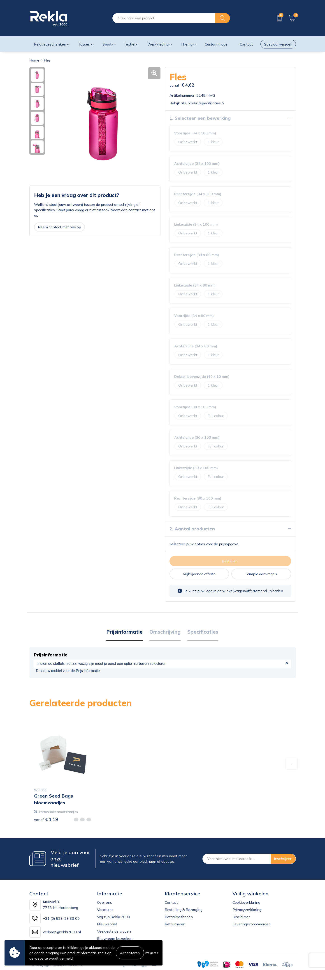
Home (34, 60)
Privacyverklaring (246, 909)
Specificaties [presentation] (202, 631)
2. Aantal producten (192, 528)
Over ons (104, 902)
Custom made (216, 44)
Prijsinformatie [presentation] (124, 631)
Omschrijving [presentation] (165, 631)
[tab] (124, 631)
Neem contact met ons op (59, 227)
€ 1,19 (46, 819)
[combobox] (164, 18)
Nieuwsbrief (107, 924)
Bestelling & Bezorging (183, 909)
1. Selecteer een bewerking (200, 118)
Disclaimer (241, 916)
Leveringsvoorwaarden (251, 924)
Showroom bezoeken (114, 938)
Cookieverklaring (246, 902)
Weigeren (151, 952)
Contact (171, 902)
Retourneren (175, 924)
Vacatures (105, 909)
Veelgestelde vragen (114, 931)
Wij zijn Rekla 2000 (113, 916)
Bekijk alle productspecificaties (196, 103)
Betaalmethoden (179, 916)
